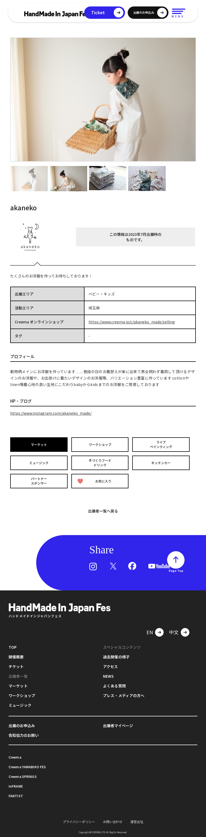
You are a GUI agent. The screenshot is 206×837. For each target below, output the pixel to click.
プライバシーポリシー (79, 821)
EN (149, 631)
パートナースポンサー (39, 480)
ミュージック (39, 462)
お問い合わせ (112, 821)
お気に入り (94, 481)
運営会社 (136, 821)
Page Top (176, 570)
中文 (174, 631)
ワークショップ (100, 444)
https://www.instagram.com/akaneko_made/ (50, 413)
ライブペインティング (161, 444)
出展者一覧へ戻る (103, 511)
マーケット (39, 444)
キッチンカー (161, 462)
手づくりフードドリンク (100, 462)
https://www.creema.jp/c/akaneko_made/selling (132, 321)
